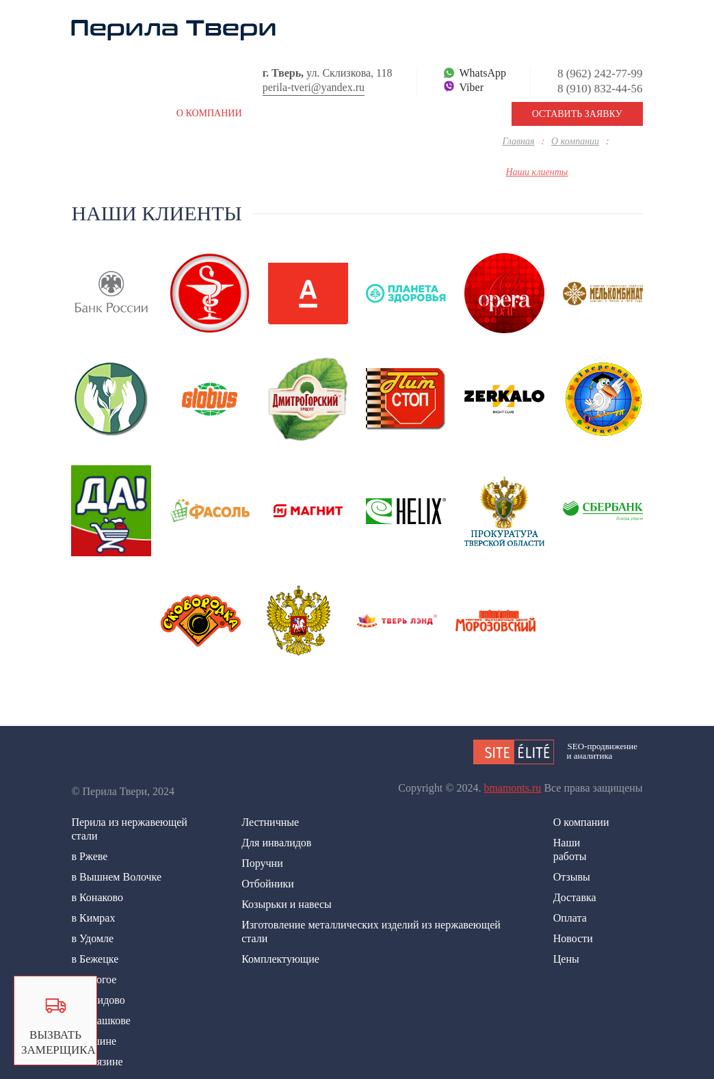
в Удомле (92, 938)
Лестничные (270, 822)
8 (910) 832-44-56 (600, 88)
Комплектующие (280, 959)
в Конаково (97, 897)
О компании (581, 822)
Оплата (570, 918)
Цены (566, 959)
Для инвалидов (276, 842)
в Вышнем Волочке (116, 877)
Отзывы (571, 877)
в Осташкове (100, 1020)
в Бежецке (94, 959)
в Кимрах (93, 918)
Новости (573, 938)
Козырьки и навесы (286, 904)
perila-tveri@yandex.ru (314, 87)
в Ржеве (89, 856)
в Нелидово (97, 1000)
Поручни (262, 863)
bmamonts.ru (512, 788)
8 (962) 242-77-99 (600, 73)
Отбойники (267, 883)
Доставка (574, 897)
